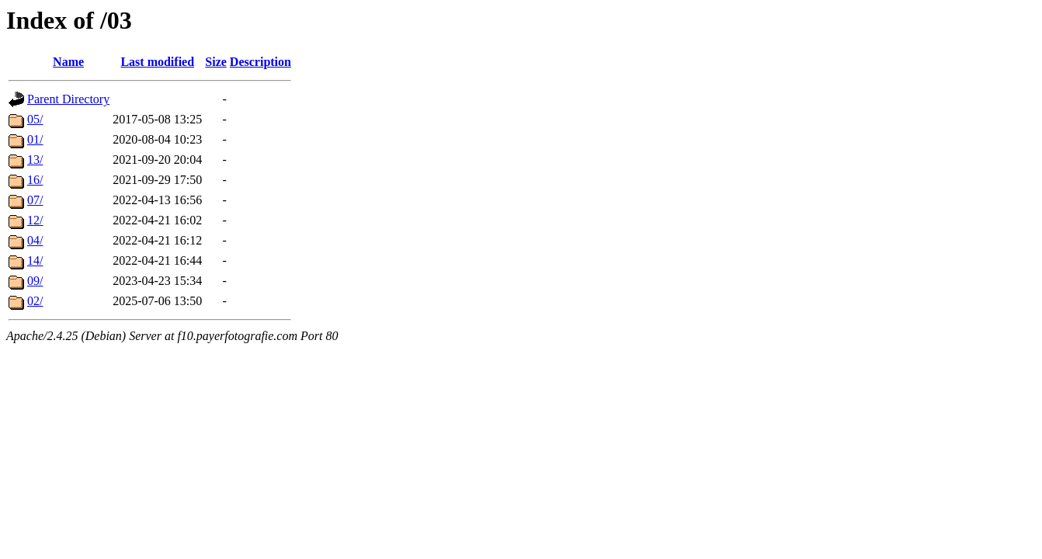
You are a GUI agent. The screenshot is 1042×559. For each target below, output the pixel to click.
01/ (35, 139)
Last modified (157, 61)
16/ (35, 179)
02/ (35, 300)
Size (216, 61)
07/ (35, 200)
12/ (35, 220)
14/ (35, 260)
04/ (35, 240)
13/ (35, 159)
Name (68, 61)
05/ (35, 119)
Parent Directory (68, 99)
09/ (35, 280)
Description (260, 61)
